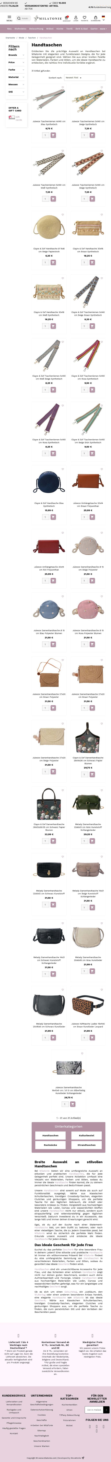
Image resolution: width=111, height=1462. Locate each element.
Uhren (69, 1410)
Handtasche (61, 1182)
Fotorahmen (69, 1420)
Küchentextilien (69, 1404)
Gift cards (19, 118)
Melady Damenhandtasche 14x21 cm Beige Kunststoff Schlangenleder (88, 894)
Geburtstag (70, 1291)
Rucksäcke (50, 1145)
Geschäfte (42, 1420)
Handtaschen (50, 1135)
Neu (9, 28)
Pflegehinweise (14, 1423)
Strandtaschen (87, 1145)
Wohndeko (20, 28)
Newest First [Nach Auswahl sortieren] (74, 78)
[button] (76, 18)
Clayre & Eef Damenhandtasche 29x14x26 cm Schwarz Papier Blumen (88, 760)
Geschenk (68, 1249)
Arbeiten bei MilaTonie (41, 1425)
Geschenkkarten (41, 1441)
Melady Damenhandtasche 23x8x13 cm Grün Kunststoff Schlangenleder (88, 827)
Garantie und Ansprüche (14, 1418)
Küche (59, 28)
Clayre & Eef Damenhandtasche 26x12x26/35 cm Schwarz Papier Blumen (49, 827)
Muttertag (40, 1294)
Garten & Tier (98, 28)
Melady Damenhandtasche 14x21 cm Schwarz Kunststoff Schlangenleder (49, 960)
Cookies (42, 1415)
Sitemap (41, 1430)
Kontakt (14, 1433)
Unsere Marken (41, 1446)
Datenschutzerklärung (41, 1410)
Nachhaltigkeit (41, 1436)
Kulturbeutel (86, 1135)
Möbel (49, 28)
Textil (69, 28)
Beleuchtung (36, 28)
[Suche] (23, 18)
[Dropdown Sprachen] (103, 18)
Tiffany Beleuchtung (69, 1415)
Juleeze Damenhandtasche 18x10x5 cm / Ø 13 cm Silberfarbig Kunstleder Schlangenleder (68, 1090)
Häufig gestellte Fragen (14, 1428)
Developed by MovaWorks (69, 1458)
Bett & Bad (81, 28)
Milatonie (44, 1170)
